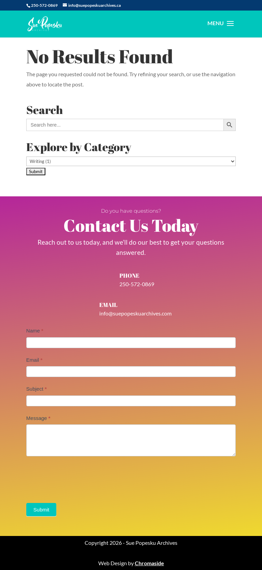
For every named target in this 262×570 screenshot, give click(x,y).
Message (38, 418)
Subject (36, 389)
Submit (41, 509)
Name (34, 330)
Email (34, 360)
